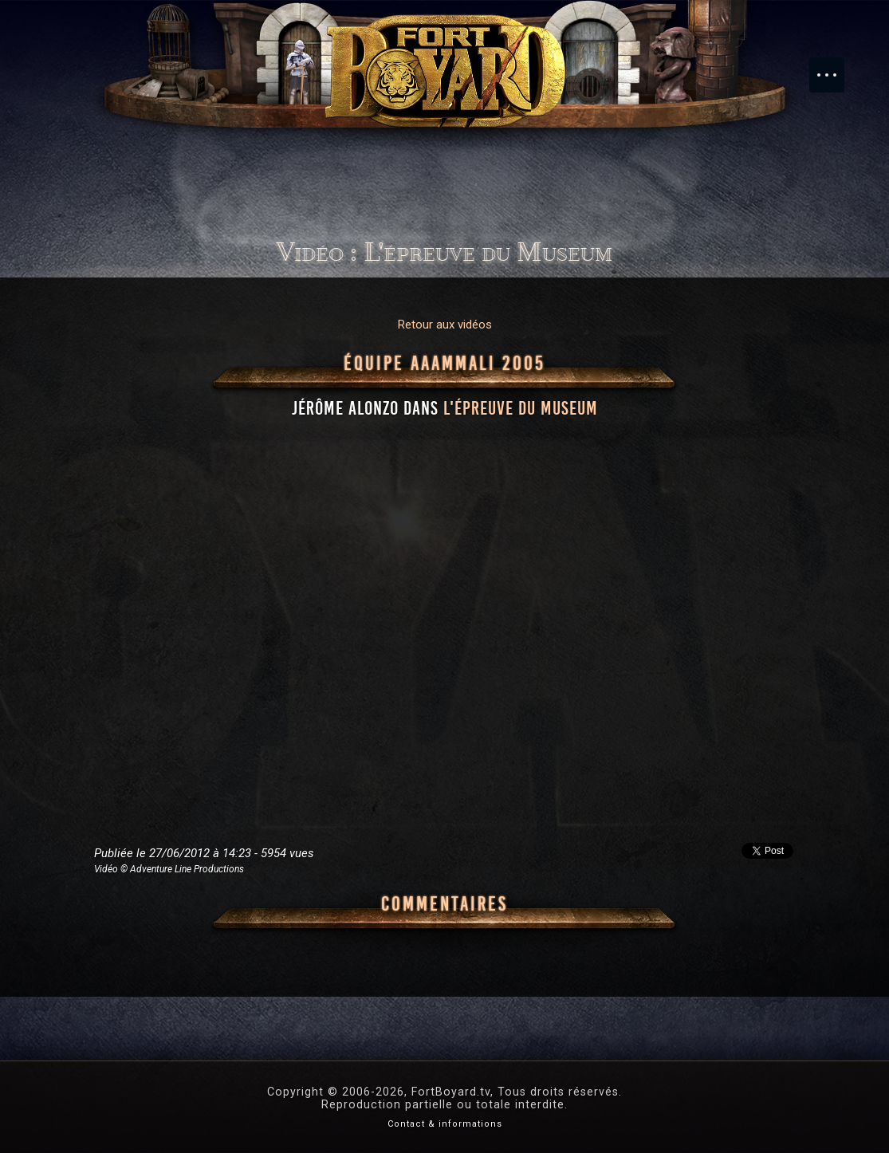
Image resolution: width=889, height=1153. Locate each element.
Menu (834, 67)
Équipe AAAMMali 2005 (444, 363)
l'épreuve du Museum (520, 408)
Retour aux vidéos (445, 324)
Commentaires (444, 904)
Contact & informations (444, 1124)
